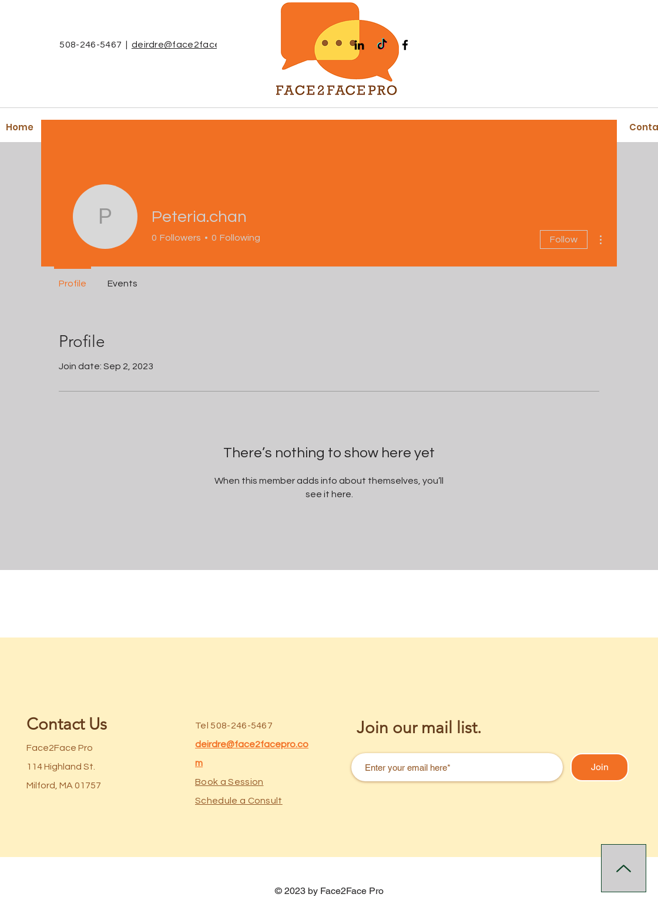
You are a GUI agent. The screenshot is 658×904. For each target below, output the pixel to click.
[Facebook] (405, 45)
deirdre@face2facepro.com (194, 44)
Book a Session (229, 782)
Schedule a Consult (239, 800)
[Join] (599, 767)
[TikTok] (382, 45)
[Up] (623, 868)
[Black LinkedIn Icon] (359, 45)
